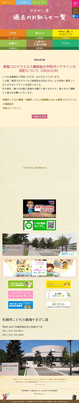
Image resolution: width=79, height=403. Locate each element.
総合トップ (17, 379)
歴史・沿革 (53, 379)
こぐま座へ (23, 2)
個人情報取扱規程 (31, 381)
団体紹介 (62, 379)
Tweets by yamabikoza (34, 166)
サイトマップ (39, 384)
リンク (61, 381)
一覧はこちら (39, 115)
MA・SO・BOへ (39, 2)
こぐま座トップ (42, 379)
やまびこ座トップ (29, 379)
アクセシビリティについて (48, 381)
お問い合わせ (19, 381)
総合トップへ (8, 2)
